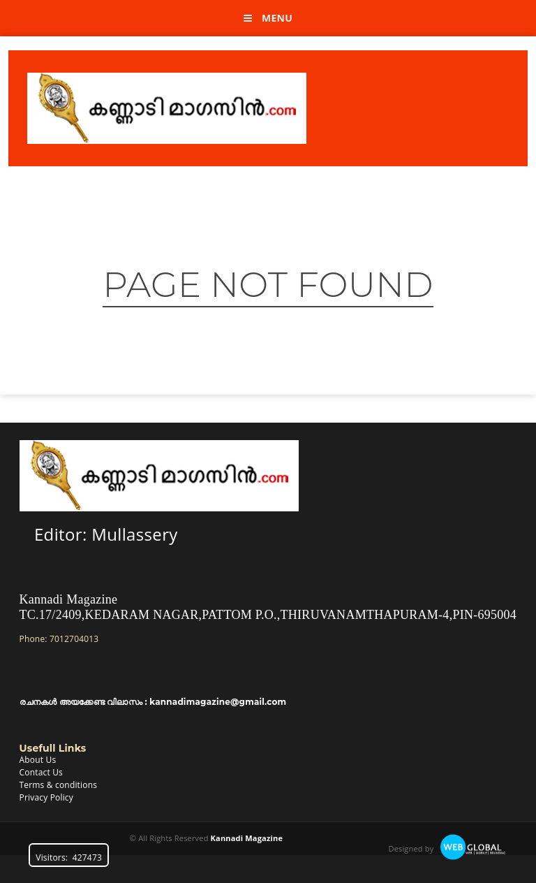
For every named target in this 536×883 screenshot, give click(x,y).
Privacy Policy (46, 797)
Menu (268, 17)
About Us (38, 760)
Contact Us (42, 772)
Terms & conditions (59, 785)
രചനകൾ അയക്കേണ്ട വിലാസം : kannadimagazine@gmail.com (153, 701)
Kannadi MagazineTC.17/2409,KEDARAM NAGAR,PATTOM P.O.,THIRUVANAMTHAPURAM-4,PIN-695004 (268, 607)
